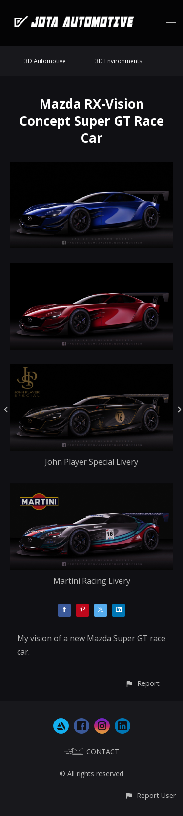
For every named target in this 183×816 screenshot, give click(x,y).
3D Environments (118, 61)
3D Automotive (45, 61)
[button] (142, 683)
